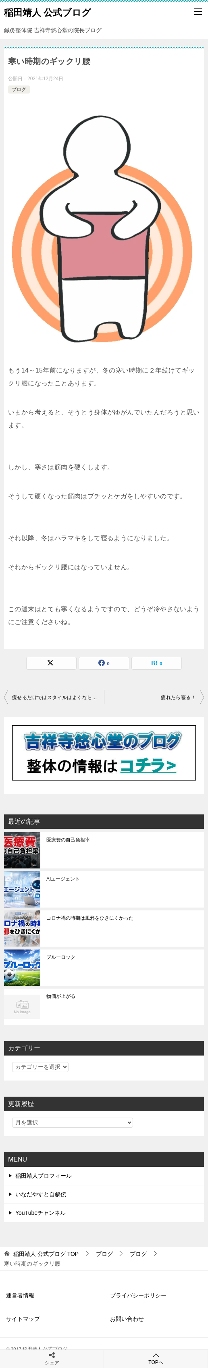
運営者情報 (20, 1295)
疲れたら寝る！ (178, 697)
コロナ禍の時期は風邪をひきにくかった (89, 918)
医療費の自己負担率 (68, 840)
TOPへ (156, 1358)
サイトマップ (23, 1319)
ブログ (19, 89)
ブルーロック (60, 957)
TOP (46, 1254)
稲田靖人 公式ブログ (47, 12)
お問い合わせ (127, 1319)
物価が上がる (60, 996)
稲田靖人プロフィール (43, 1175)
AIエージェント (63, 879)
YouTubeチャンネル (40, 1213)
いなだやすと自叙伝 (40, 1194)
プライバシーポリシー (138, 1295)
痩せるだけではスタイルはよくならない (57, 697)
